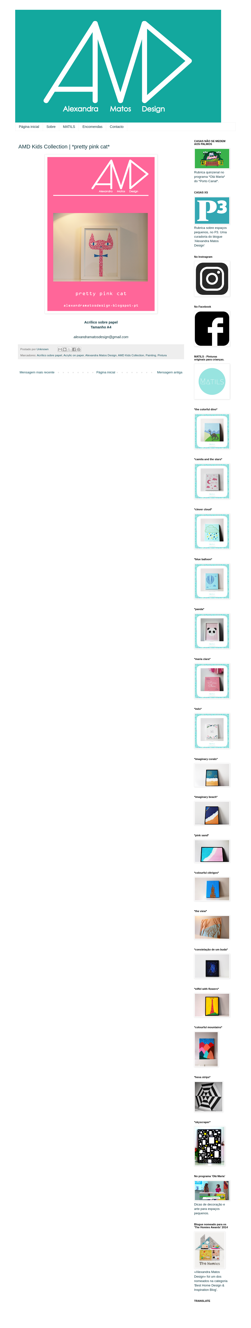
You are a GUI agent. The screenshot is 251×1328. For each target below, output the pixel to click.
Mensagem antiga (169, 372)
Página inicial (29, 127)
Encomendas (92, 127)
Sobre (51, 127)
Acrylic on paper (73, 355)
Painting (151, 355)
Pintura (162, 355)
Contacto (117, 127)
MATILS (69, 127)
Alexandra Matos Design (100, 355)
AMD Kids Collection (131, 355)
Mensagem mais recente (37, 372)
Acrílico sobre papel (49, 355)
